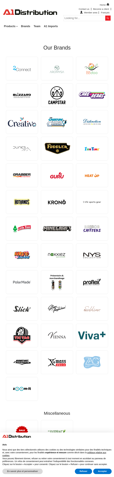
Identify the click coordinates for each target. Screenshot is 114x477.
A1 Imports (51, 26)
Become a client (101, 9)
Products (10, 26)
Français (105, 12)
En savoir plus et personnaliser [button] (22, 471)
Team (37, 26)
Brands (25, 26)
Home (105, 4)
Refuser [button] (83, 471)
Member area (88, 12)
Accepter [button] (102, 471)
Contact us (84, 9)
